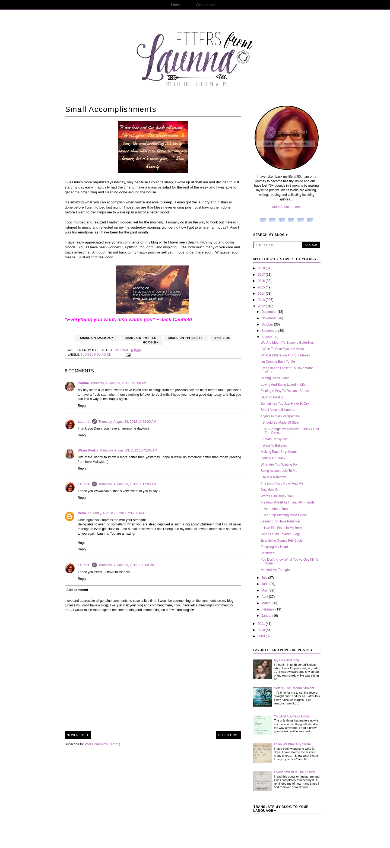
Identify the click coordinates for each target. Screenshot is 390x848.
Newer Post (78, 735)
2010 (262, 630)
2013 (262, 300)
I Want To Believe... (274, 445)
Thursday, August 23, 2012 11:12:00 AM (127, 484)
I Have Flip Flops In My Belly (281, 528)
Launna (84, 422)
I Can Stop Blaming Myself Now (283, 515)
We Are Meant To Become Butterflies (287, 343)
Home (175, 5)
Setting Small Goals (275, 378)
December (269, 312)
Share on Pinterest (186, 337)
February (268, 609)
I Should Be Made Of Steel (280, 422)
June (265, 584)
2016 (262, 281)
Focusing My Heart (274, 547)
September (269, 331)
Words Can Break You (277, 496)
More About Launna (286, 207)
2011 (262, 624)
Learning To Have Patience (280, 521)
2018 (262, 268)
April (265, 597)
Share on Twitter (141, 337)
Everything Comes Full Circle (282, 540)
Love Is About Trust (274, 509)
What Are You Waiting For (279, 464)
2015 (262, 287)
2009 (262, 636)
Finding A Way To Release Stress (285, 391)
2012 (262, 306)
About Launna (207, 5)
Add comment (77, 590)
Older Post (228, 735)
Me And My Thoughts (276, 570)
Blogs (86, 354)
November (269, 318)
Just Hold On (270, 490)
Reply (82, 406)
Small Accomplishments (278, 410)
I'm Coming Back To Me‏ (278, 361)
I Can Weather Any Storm (292, 744)
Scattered (267, 553)
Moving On (103, 354)
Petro (82, 513)
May (264, 590)
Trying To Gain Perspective (280, 416)
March (266, 603)
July (264, 578)
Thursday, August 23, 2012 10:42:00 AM (128, 450)
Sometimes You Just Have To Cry (285, 403)
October (267, 324)
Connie (83, 383)
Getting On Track (273, 458)
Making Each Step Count (279, 452)
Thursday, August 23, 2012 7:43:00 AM (118, 383)
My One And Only (287, 660)
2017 (262, 275)
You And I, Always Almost (292, 716)
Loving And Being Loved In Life (283, 384)
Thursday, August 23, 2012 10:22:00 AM (127, 422)
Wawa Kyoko (88, 450)
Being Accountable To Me (279, 471)
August (266, 337)
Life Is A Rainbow (273, 477)
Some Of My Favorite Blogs (280, 534)
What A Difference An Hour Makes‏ (285, 355)
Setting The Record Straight (294, 688)
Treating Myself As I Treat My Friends (287, 502)
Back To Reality (272, 397)
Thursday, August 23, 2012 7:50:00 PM (127, 565)
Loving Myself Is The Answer (295, 772)
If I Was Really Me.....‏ (276, 439)
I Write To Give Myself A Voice (282, 349)
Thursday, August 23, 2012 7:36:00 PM (116, 513)
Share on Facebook (97, 337)
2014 (262, 293)
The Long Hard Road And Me (282, 483)
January (267, 616)
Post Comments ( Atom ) (102, 744)
